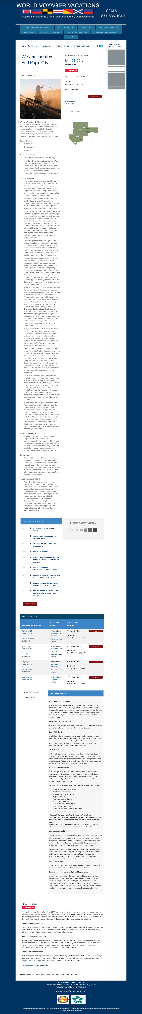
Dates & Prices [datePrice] (62, 46)
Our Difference (32, 692)
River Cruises (86, 27)
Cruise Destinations (65, 27)
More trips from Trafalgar (35, 965)
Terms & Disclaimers (71, 101)
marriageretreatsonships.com (72, 1010)
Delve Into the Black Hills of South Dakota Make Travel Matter (45, 593)
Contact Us (95, 96)
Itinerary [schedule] (46, 46)
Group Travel (28, 32)
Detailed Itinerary (30, 604)
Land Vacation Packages (108, 27)
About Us (71, 37)
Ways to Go (30, 698)
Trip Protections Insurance (77, 32)
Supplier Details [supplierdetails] (81, 46)
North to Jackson (40, 552)
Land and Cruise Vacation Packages (36, 27)
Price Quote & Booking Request (105, 32)
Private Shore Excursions (50, 32)
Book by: (71, 635)
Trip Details (28, 46)
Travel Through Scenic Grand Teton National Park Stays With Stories (46, 560)
